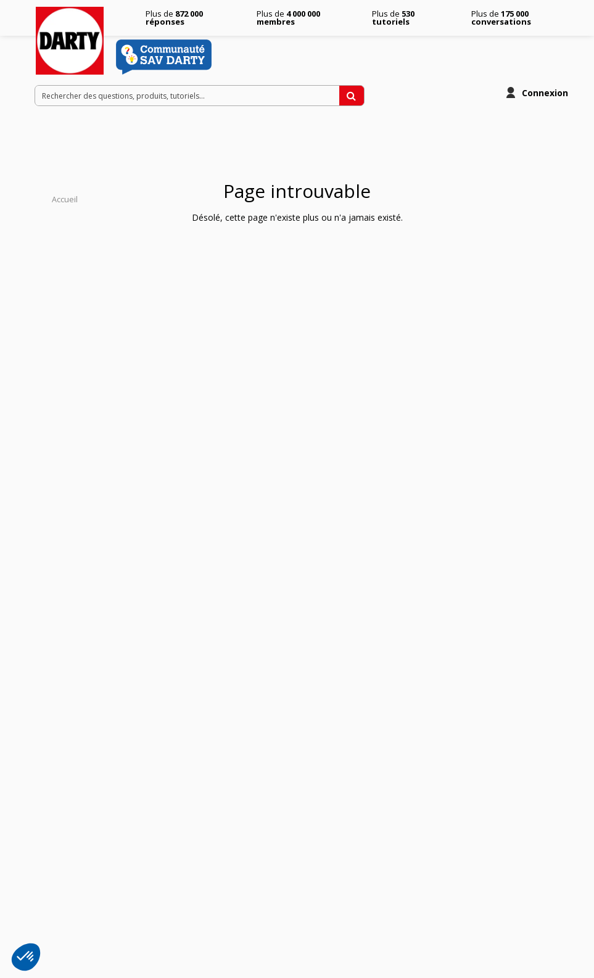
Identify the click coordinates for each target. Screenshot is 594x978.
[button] (26, 957)
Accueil (65, 199)
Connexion (545, 93)
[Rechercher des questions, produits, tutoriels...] (351, 95)
